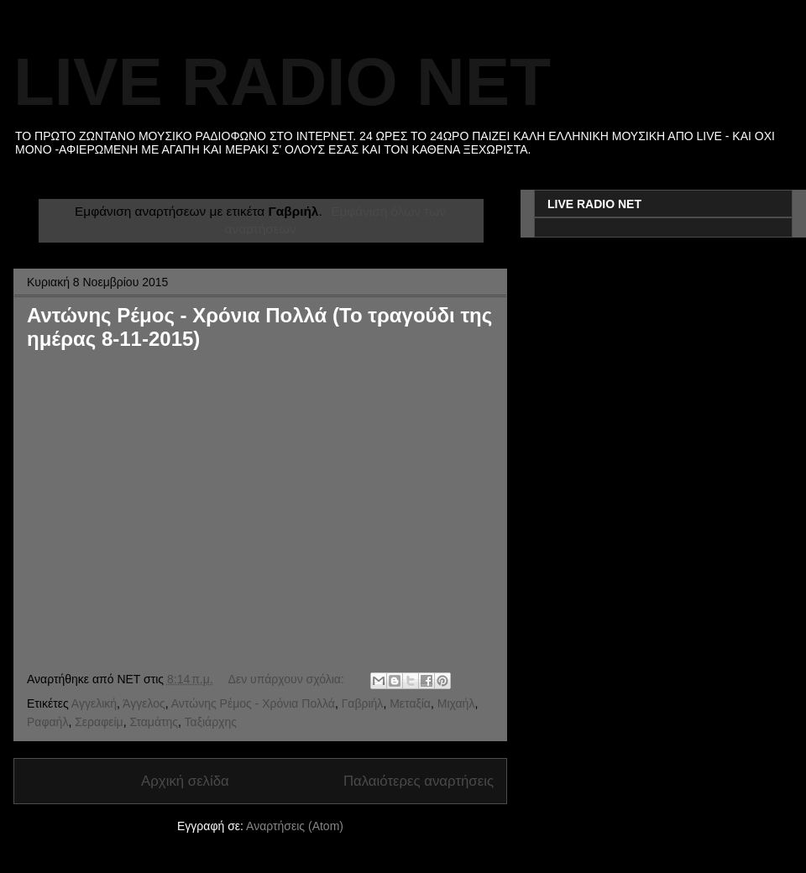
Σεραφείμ (99, 722)
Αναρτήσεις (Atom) (294, 826)
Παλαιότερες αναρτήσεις (418, 781)
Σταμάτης (153, 722)
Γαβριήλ (363, 703)
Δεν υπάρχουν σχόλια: (288, 679)
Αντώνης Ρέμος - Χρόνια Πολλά (253, 703)
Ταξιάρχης (211, 722)
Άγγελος (144, 703)
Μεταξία (410, 703)
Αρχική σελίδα (185, 781)
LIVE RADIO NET (282, 81)
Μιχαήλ (456, 703)
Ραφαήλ (47, 722)
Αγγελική (94, 703)
